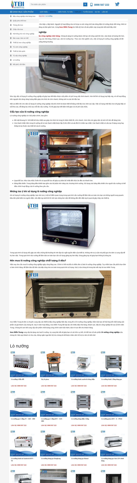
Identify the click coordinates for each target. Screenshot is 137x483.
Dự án (97, 12)
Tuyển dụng (88, 12)
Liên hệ (105, 12)
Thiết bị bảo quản (18, 51)
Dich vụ (53, 12)
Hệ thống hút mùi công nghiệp (23, 34)
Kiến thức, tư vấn (65, 12)
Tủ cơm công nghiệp (20, 47)
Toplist (78, 12)
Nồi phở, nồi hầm (18, 64)
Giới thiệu (44, 12)
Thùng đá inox (17, 25)
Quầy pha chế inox (19, 21)
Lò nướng (16, 60)
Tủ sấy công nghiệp (19, 55)
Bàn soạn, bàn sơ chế (20, 38)
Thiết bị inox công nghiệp (21, 42)
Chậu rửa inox (17, 29)
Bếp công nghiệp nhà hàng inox (23, 16)
